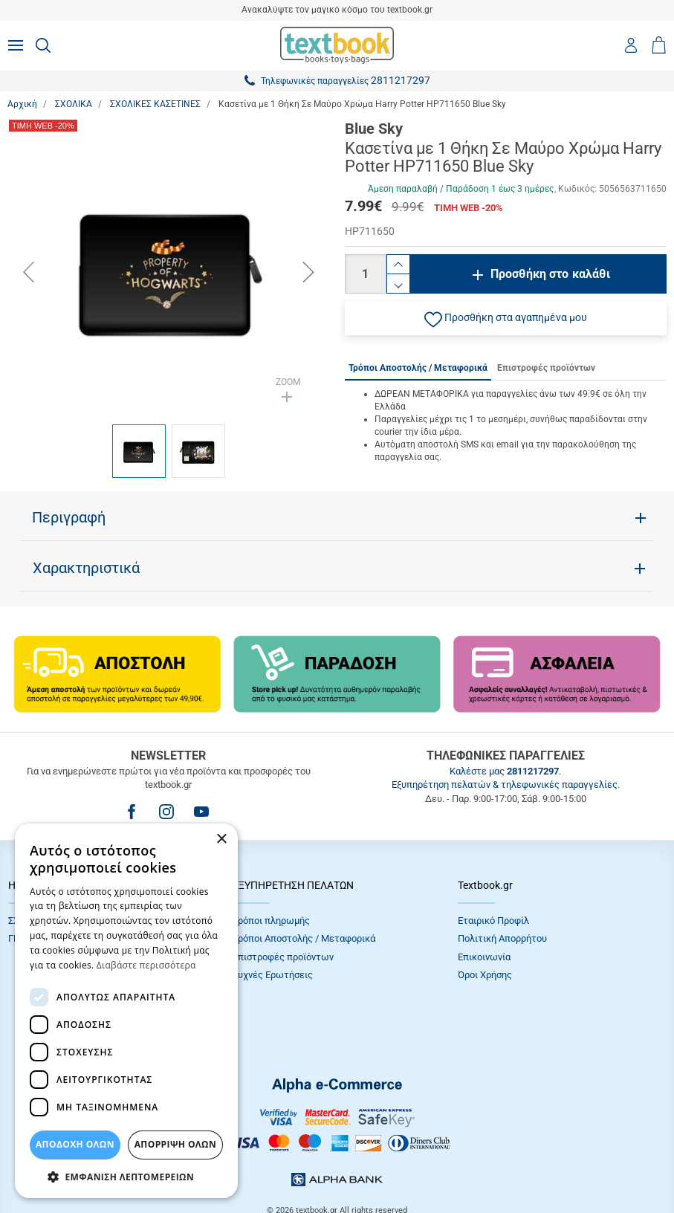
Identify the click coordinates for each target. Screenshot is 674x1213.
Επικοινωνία (484, 957)
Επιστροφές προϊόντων (283, 957)
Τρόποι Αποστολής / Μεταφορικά (304, 938)
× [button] (221, 839)
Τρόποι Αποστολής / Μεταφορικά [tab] (418, 368)
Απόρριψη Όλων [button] (175, 1144)
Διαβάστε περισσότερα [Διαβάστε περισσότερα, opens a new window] (146, 965)
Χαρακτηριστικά (86, 568)
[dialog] (126, 1011)
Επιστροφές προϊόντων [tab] (546, 368)
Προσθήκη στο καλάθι (550, 274)
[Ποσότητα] (365, 274)
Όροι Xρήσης (485, 974)
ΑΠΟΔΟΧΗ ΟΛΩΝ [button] (75, 1144)
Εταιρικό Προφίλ (493, 920)
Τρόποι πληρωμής (271, 920)
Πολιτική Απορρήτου (502, 938)
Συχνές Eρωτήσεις (273, 974)
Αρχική (22, 104)
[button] (506, 318)
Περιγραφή (69, 517)
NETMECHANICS (384, 1164)
